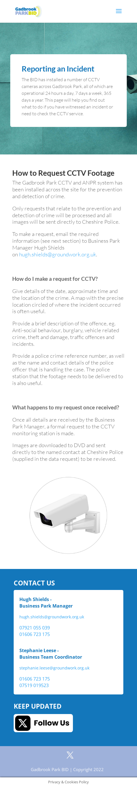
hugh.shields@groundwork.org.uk (57, 254)
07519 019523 (34, 685)
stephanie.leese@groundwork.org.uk (54, 668)
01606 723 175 (34, 634)
